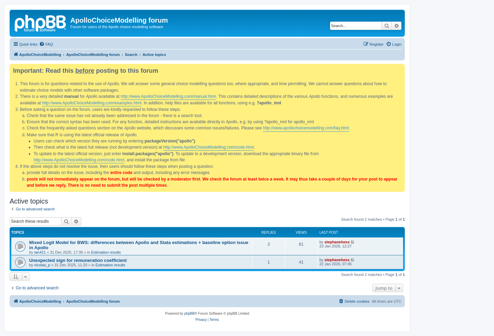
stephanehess (337, 242)
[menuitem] (46, 44)
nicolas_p (42, 265)
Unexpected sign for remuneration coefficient (78, 260)
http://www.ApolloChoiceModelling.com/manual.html (168, 96)
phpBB (189, 313)
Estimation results (106, 252)
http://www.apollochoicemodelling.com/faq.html (306, 128)
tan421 (40, 252)
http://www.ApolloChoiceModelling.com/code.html (208, 147)
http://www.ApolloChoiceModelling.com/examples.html (92, 103)
